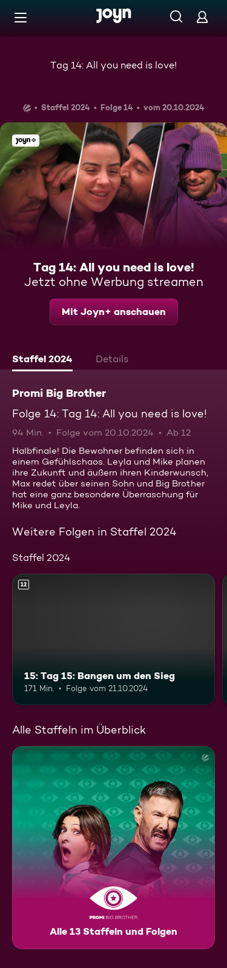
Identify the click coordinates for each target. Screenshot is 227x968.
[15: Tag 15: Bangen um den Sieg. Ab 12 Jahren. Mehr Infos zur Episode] (113, 640)
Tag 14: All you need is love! (113, 65)
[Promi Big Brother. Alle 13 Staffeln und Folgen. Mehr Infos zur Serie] (113, 847)
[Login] (202, 16)
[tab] (42, 360)
